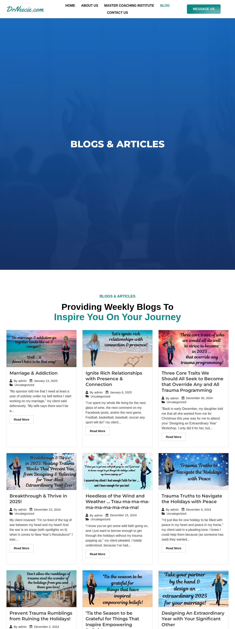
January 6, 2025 (121, 393)
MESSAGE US (204, 9)
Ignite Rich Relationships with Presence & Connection (114, 379)
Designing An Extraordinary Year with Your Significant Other (193, 619)
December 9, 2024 (198, 510)
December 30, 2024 (199, 399)
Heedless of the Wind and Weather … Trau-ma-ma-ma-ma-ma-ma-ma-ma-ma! (117, 502)
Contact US (117, 12)
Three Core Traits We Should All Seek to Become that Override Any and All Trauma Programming (192, 382)
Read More (21, 420)
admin (22, 381)
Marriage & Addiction (34, 373)
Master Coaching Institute (129, 5)
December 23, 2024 (47, 510)
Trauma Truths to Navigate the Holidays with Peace (192, 499)
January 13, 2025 (45, 381)
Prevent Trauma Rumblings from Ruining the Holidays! (41, 617)
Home (70, 5)
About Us (89, 5)
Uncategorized (24, 385)
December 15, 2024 (123, 516)
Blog (165, 5)
